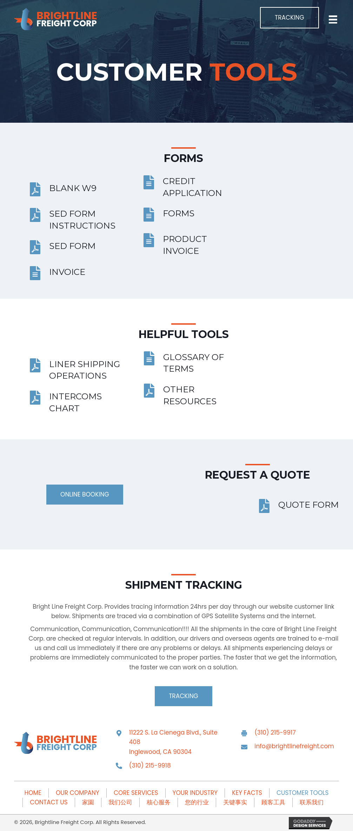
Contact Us (48, 802)
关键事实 (235, 802)
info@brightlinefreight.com (294, 746)
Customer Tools (303, 793)
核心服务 (159, 802)
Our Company (77, 793)
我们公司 (120, 802)
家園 (88, 802)
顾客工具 (273, 802)
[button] (289, 17)
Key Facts (247, 793)
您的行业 (197, 802)
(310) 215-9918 (150, 765)
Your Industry (195, 793)
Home (32, 793)
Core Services (136, 793)
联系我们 (312, 802)
